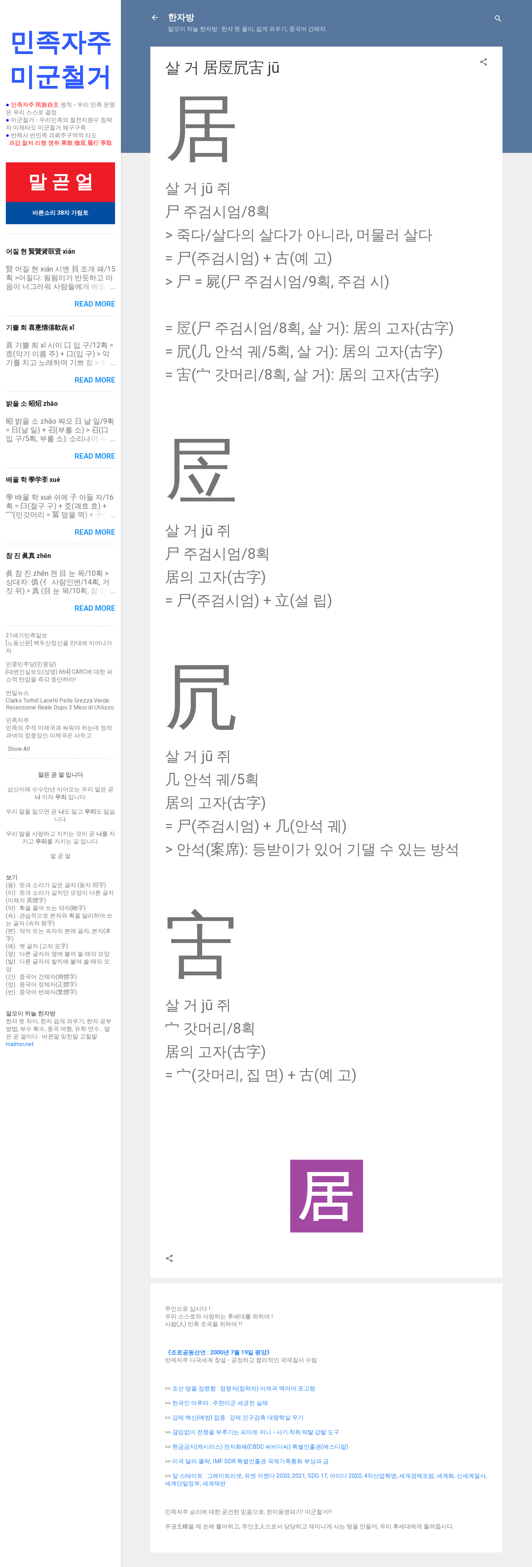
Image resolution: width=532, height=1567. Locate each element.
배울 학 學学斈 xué (33, 479)
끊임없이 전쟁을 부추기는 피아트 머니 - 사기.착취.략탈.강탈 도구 (255, 1432)
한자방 (181, 17)
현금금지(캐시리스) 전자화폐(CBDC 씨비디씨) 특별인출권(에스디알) (260, 1446)
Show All (19, 748)
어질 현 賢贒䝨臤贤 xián (40, 251)
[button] (483, 63)
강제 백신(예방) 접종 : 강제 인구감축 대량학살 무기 (238, 1417)
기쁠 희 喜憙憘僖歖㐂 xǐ (40, 327)
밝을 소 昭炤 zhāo (32, 403)
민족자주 (17, 720)
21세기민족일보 (26, 635)
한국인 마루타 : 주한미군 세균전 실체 (220, 1403)
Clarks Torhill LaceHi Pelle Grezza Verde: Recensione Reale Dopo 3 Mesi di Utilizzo (60, 704)
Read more (95, 304)
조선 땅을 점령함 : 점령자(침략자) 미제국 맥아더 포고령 (243, 1388)
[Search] (498, 20)
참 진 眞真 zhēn (28, 555)
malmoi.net (20, 1044)
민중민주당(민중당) (31, 664)
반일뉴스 (17, 692)
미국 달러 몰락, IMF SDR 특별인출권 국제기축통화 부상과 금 (250, 1461)
